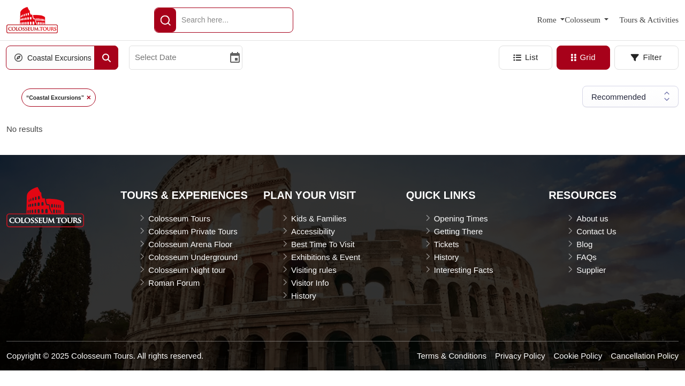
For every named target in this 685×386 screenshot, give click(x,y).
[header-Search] (165, 20)
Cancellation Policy (645, 355)
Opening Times (461, 218)
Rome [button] (548, 20)
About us (592, 218)
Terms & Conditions (451, 355)
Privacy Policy (520, 355)
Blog (584, 244)
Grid (583, 57)
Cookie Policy (577, 355)
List (525, 57)
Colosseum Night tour (186, 269)
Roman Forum (174, 282)
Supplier (591, 269)
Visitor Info (310, 282)
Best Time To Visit (323, 244)
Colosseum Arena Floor (190, 244)
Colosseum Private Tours (192, 231)
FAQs (586, 257)
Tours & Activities (649, 20)
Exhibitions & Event (325, 257)
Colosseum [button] (583, 20)
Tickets (446, 244)
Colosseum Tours (179, 218)
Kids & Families (318, 218)
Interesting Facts (463, 269)
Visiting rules (314, 269)
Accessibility (313, 231)
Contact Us (596, 231)
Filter (646, 57)
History (303, 295)
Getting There (458, 231)
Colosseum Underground (193, 257)
